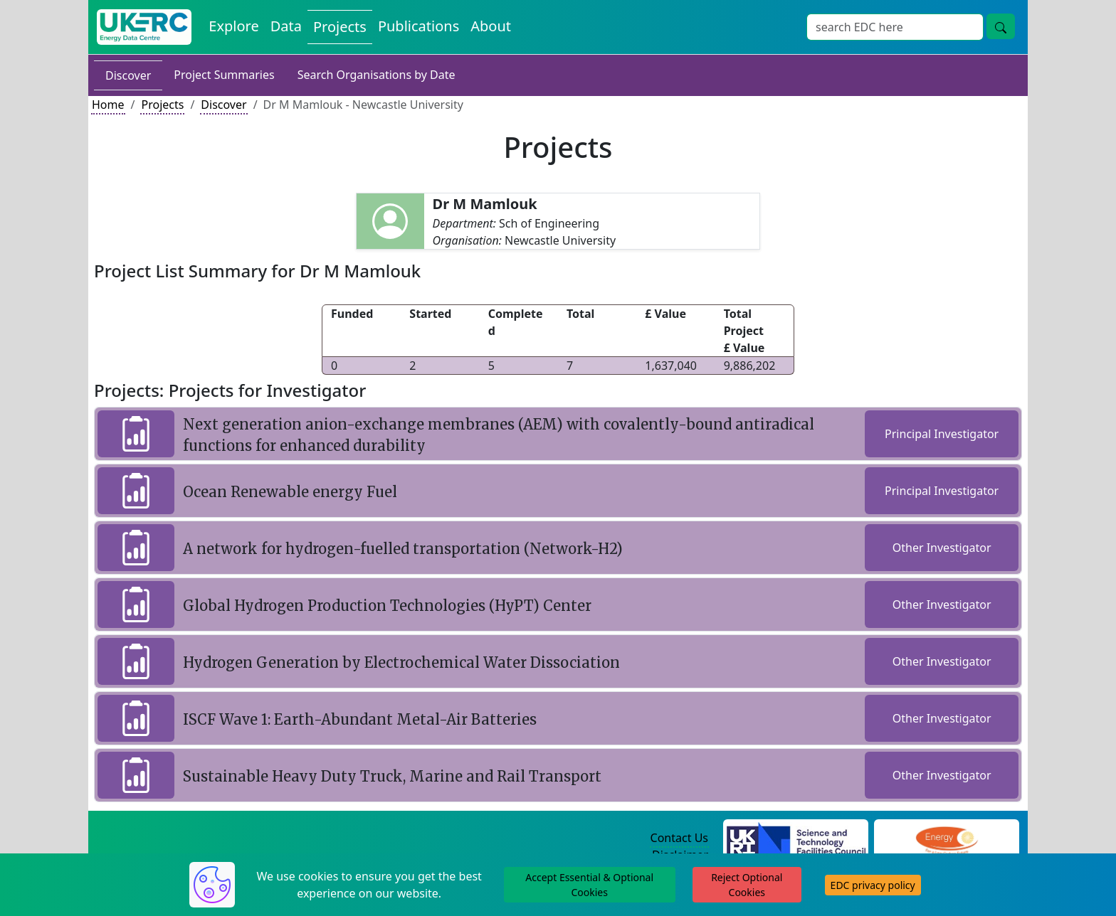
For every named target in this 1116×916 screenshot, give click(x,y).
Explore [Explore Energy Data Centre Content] (233, 26)
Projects (162, 104)
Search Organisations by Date (377, 74)
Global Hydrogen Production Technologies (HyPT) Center (387, 605)
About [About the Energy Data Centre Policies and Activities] (490, 26)
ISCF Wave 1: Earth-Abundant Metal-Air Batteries (360, 719)
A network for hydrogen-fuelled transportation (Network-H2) (403, 549)
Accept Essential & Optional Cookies (589, 884)
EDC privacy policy (873, 885)
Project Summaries (224, 74)
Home (108, 104)
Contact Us (679, 838)
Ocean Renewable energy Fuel (290, 492)
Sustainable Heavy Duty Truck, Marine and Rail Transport (392, 776)
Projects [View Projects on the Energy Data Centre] (340, 26)
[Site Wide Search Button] (1000, 26)
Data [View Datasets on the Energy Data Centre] (286, 26)
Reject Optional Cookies (746, 884)
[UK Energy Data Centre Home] (144, 27)
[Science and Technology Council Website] (796, 838)
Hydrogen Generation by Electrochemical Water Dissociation (401, 662)
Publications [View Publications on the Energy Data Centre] (418, 26)
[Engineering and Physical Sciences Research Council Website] (946, 838)
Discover (128, 75)
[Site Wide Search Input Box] (895, 27)
